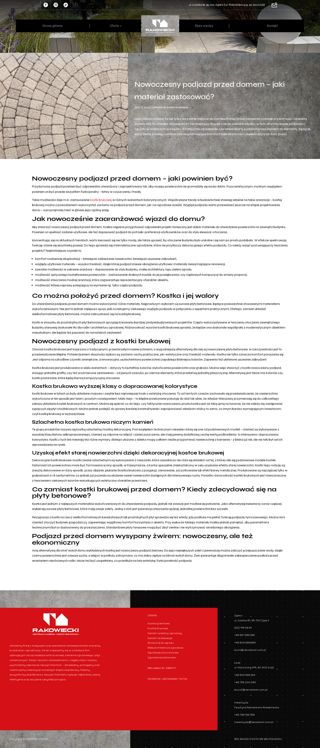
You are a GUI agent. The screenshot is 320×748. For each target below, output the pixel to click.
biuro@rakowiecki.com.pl (250, 650)
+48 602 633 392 (244, 675)
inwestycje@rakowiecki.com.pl (253, 722)
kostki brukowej (101, 200)
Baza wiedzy (204, 26)
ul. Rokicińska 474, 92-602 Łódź (245, 5)
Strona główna (52, 26)
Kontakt (272, 26)
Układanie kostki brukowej (170, 107)
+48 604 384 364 (245, 642)
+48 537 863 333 (244, 635)
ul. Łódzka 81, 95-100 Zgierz (206, 5)
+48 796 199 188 (244, 714)
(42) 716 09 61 (243, 627)
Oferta (114, 26)
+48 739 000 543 (245, 682)
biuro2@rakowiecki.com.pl (251, 689)
